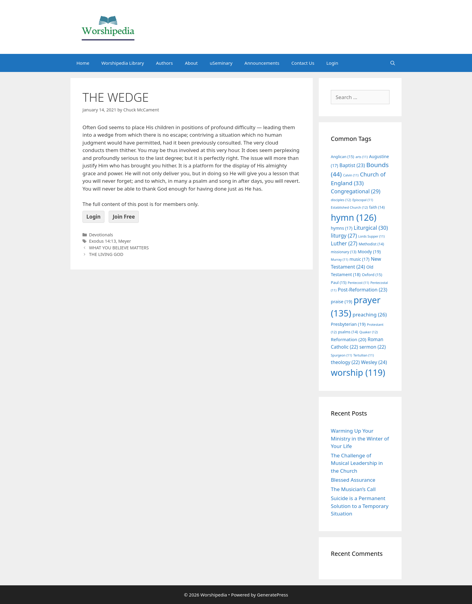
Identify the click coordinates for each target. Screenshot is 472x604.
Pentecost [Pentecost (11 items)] (358, 283)
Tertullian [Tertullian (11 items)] (363, 355)
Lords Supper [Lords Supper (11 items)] (371, 236)
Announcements (261, 63)
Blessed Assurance (353, 479)
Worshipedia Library (122, 63)
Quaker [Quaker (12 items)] (368, 332)
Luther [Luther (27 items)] (344, 243)
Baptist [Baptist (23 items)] (352, 165)
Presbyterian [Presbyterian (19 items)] (348, 324)
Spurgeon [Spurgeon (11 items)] (341, 355)
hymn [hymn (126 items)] (353, 217)
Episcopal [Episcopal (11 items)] (362, 200)
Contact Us (302, 63)
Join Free (124, 216)
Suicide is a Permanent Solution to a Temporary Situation (359, 506)
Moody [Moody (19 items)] (369, 251)
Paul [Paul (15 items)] (338, 282)
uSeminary (221, 63)
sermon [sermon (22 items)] (372, 347)
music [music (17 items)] (359, 259)
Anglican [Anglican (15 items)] (342, 156)
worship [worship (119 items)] (358, 372)
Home (82, 63)
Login (332, 63)
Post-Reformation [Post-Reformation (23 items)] (362, 289)
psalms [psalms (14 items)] (348, 332)
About (191, 63)
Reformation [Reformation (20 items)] (348, 339)
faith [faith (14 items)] (377, 207)
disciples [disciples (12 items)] (341, 200)
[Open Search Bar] (393, 63)
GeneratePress (272, 595)
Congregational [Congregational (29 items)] (355, 191)
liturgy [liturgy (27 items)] (344, 235)
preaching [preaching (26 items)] (369, 314)
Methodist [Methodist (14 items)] (371, 244)
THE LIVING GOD (106, 254)
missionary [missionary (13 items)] (343, 251)
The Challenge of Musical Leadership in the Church (357, 463)
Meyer (124, 241)
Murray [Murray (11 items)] (339, 259)
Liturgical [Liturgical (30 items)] (371, 227)
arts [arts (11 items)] (362, 157)
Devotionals (101, 235)
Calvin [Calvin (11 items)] (351, 175)
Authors (164, 63)
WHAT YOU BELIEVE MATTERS (119, 248)
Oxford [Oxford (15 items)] (372, 274)
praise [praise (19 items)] (341, 301)
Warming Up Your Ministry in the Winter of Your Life (360, 438)
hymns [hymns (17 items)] (341, 228)
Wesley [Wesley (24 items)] (374, 362)
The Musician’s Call (353, 489)
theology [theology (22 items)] (345, 362)
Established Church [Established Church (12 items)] (349, 207)
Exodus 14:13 (102, 241)
